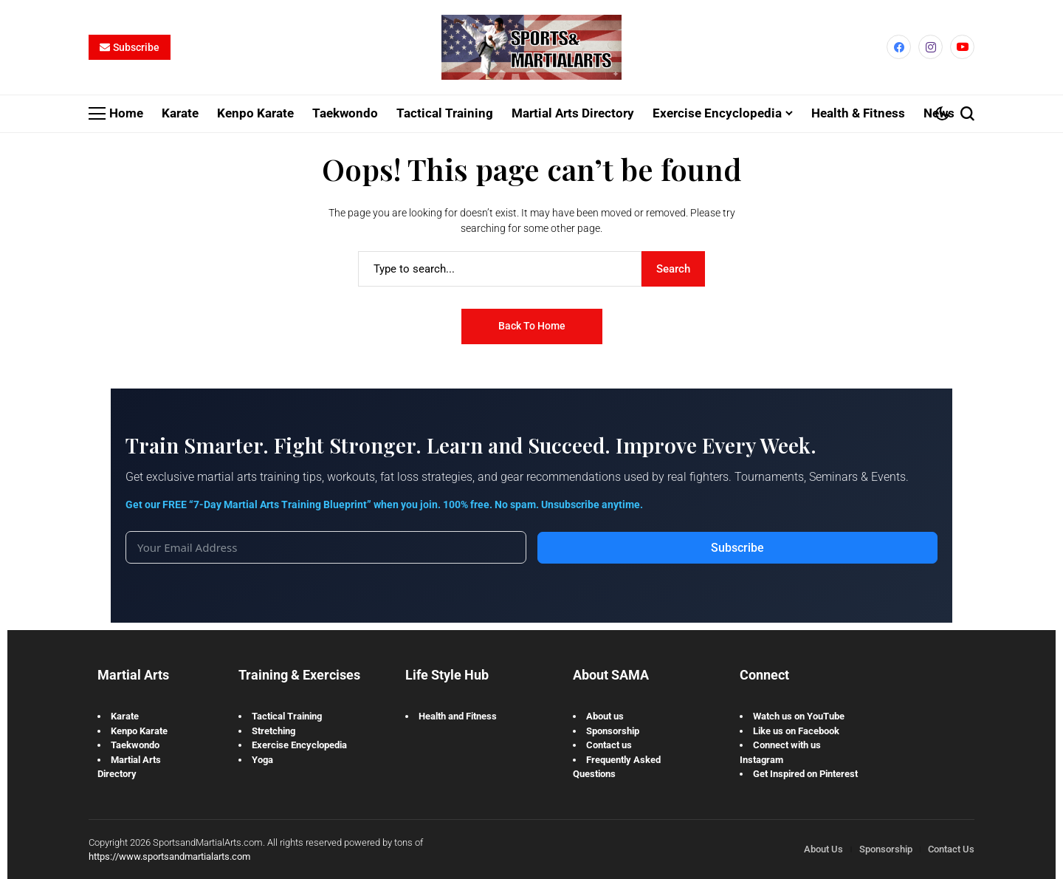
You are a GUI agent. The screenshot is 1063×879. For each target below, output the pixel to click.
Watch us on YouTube (798, 716)
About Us (823, 849)
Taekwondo (135, 745)
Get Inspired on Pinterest (805, 774)
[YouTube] (962, 47)
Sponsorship (612, 730)
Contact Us (951, 849)
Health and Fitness (458, 716)
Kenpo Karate (139, 730)
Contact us (609, 745)
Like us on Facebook (796, 730)
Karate (125, 716)
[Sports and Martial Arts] (531, 48)
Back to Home (531, 326)
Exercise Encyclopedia (299, 745)
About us (605, 716)
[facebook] (899, 47)
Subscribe (737, 548)
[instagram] (930, 47)
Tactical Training (287, 716)
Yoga (262, 759)
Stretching (273, 730)
